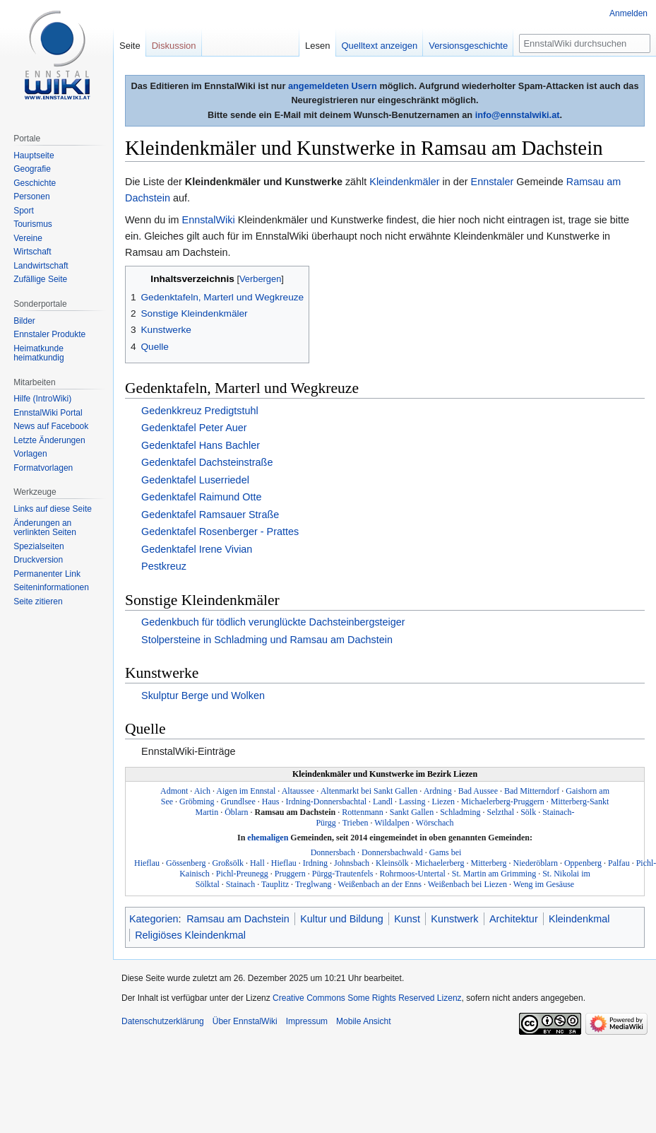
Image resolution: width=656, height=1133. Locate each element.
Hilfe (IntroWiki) (42, 399)
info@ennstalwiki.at (517, 115)
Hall (257, 863)
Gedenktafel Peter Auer (194, 427)
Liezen (443, 801)
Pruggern (290, 874)
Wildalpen (392, 823)
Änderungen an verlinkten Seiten (44, 528)
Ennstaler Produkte (49, 334)
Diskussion (174, 45)
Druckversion (38, 560)
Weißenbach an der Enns (380, 884)
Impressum (307, 1021)
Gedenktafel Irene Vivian (196, 549)
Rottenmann (362, 812)
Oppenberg (583, 863)
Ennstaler (492, 181)
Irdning (315, 863)
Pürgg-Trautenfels (343, 874)
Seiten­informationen (51, 587)
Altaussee (298, 791)
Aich (202, 791)
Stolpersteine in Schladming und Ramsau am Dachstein (267, 639)
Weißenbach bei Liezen (467, 884)
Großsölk (228, 863)
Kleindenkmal (579, 918)
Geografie (32, 169)
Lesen (309, 45)
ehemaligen (267, 838)
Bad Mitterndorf (531, 791)
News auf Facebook (50, 426)
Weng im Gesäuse (543, 884)
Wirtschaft (32, 252)
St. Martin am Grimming (494, 874)
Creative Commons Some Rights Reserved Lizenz (367, 998)
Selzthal (501, 812)
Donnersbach (333, 852)
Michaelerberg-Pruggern (502, 801)
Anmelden (628, 13)
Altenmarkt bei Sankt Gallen (369, 791)
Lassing (412, 801)
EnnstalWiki (208, 219)
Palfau (619, 863)
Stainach (240, 884)
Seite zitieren (37, 601)
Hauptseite (33, 155)
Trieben (355, 823)
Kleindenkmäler (404, 181)
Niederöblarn (535, 863)
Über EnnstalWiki (245, 1021)
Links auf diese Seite (52, 509)
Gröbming (196, 801)
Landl (383, 801)
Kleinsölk (392, 863)
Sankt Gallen (412, 812)
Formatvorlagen (43, 468)
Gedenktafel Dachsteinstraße (207, 462)
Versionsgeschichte (461, 45)
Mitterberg (489, 863)
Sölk (528, 812)
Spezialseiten (38, 546)
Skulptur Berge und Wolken (203, 695)
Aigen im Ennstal (245, 791)
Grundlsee (237, 801)
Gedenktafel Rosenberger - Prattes (220, 531)
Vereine (27, 238)
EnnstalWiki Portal (47, 413)
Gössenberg (185, 863)
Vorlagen (30, 454)
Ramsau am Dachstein (295, 812)
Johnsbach (351, 863)
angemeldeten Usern (332, 86)
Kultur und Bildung (341, 918)
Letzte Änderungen (49, 440)
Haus (271, 801)
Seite (130, 45)
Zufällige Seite (40, 279)
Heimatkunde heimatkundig (38, 353)
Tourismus (32, 224)
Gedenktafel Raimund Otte (201, 497)
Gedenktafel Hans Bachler (200, 445)
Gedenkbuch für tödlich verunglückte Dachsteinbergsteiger (273, 622)
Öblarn (236, 812)
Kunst (407, 918)
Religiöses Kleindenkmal (190, 935)
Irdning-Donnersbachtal (325, 801)
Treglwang (313, 884)
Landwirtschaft (40, 266)
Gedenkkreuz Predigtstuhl (199, 410)
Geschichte (34, 183)
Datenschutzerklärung (162, 1021)
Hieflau (284, 863)
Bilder (24, 321)
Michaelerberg (440, 863)
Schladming (460, 812)
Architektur (513, 918)
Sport (23, 211)
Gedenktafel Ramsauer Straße (210, 514)
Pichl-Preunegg (242, 874)
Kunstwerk (454, 918)
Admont (174, 791)
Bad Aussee (478, 791)
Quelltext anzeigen (372, 45)
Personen (31, 196)
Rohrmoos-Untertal (413, 874)
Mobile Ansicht (363, 1021)
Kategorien (154, 918)
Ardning (438, 791)
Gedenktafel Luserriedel (195, 480)
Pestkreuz (163, 566)
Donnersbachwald (392, 852)
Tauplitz (275, 884)
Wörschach (435, 823)
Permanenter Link (46, 574)
